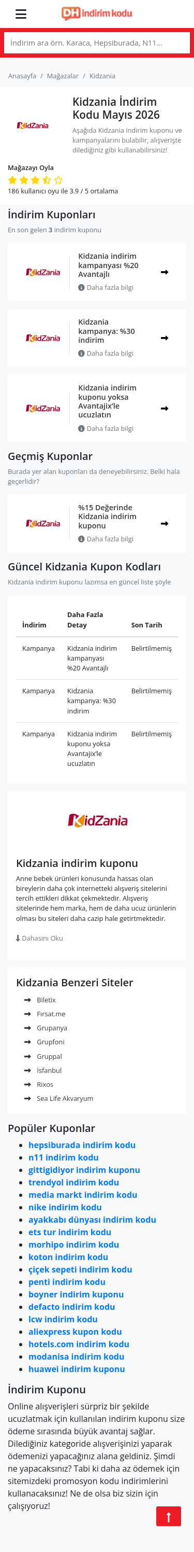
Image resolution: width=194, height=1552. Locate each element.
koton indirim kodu (68, 1257)
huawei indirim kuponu (76, 1369)
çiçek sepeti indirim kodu (80, 1269)
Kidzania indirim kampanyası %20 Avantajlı (108, 265)
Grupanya (45, 1027)
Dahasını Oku (39, 938)
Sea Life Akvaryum (58, 1098)
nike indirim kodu (65, 1207)
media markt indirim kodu (83, 1194)
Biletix (40, 999)
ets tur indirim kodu (69, 1232)
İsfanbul (43, 1070)
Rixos (38, 1084)
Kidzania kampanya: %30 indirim (106, 331)
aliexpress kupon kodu (75, 1331)
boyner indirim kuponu (76, 1294)
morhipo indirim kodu (73, 1244)
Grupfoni (44, 1041)
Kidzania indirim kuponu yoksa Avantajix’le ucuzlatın (107, 401)
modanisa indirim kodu (76, 1356)
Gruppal (43, 1056)
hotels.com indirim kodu (78, 1344)
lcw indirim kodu (63, 1319)
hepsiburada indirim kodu (82, 1145)
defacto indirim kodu (71, 1306)
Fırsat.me (45, 1013)
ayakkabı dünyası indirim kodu (92, 1219)
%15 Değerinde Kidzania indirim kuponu (107, 516)
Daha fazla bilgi (105, 287)
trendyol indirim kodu (73, 1182)
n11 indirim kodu (63, 1157)
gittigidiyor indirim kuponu (84, 1170)
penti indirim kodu (67, 1282)
